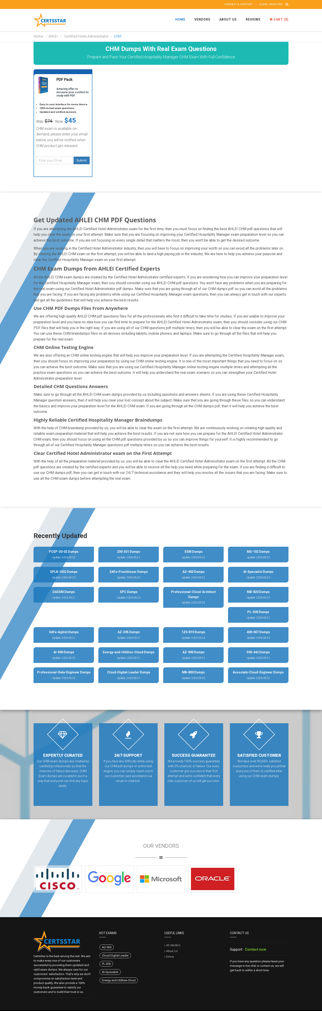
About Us (228, 19)
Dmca (170, 956)
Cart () (278, 19)
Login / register (270, 4)
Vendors (202, 19)
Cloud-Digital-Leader (115, 955)
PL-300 (106, 963)
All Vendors (173, 945)
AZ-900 (106, 947)
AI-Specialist (110, 972)
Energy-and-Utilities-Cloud (119, 980)
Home (180, 19)
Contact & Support (239, 4)
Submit (81, 160)
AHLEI (53, 36)
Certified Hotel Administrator (85, 36)
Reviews (253, 19)
